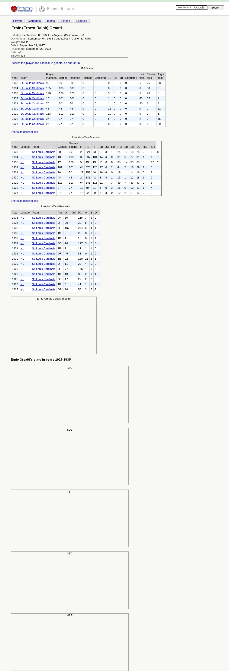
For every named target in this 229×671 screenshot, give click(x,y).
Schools (65, 20)
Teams (50, 20)
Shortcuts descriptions (24, 131)
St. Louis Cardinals (32, 83)
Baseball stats (60, 9)
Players (17, 20)
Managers (34, 20)
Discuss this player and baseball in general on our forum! (45, 62)
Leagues (81, 20)
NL (22, 151)
